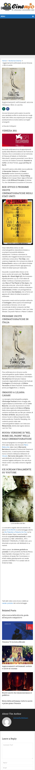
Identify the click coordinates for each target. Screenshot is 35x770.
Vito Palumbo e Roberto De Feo (15, 532)
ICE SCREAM (10, 530)
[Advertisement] (17, 36)
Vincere (4, 456)
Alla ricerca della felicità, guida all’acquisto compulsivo (15, 616)
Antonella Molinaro (20, 718)
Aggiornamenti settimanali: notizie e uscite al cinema (17, 667)
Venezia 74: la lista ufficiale (13, 642)
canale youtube (7, 603)
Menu (3, 16)
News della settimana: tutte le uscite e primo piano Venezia (17, 702)
